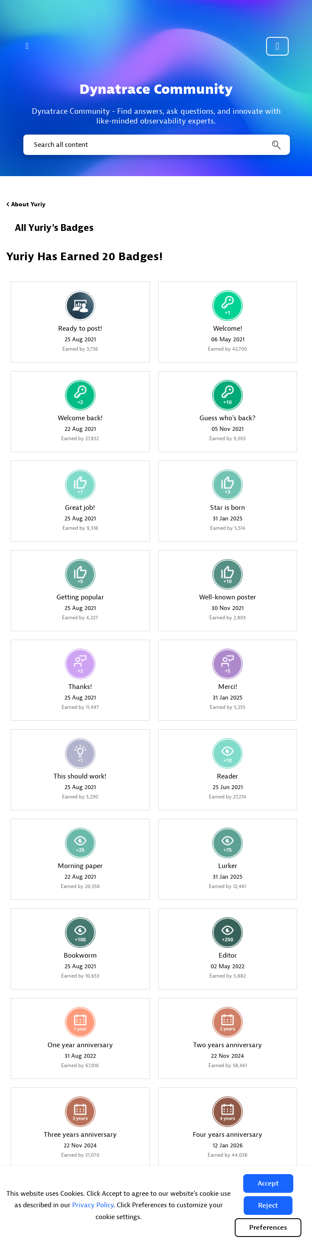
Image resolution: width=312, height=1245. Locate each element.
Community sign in (277, 46)
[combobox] (156, 145)
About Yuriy (28, 204)
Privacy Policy (92, 1205)
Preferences (268, 1227)
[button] (268, 1183)
